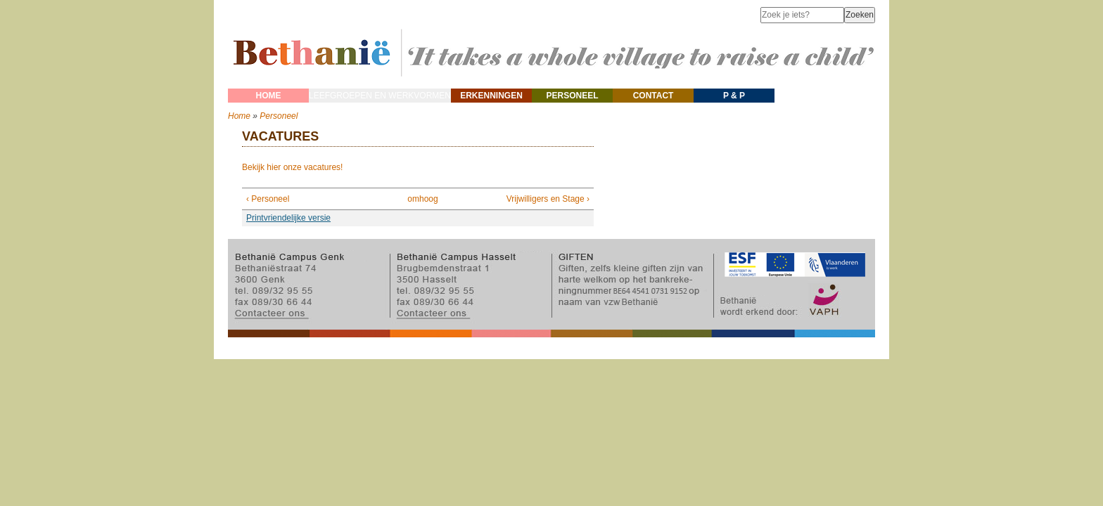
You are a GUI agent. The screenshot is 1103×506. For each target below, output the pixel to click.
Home (268, 95)
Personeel (573, 95)
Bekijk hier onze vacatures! (292, 167)
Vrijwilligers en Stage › (547, 199)
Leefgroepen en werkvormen (380, 95)
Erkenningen (491, 95)
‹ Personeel (267, 199)
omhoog (414, 199)
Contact (653, 95)
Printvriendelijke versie (288, 218)
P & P (734, 95)
